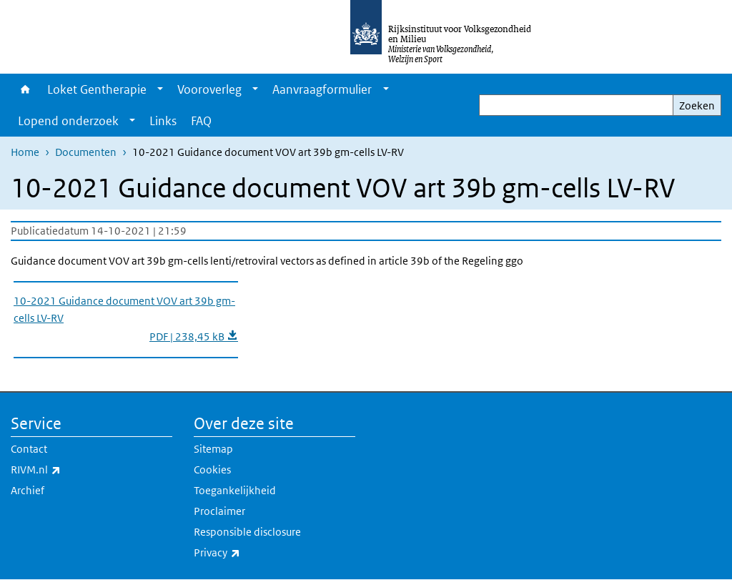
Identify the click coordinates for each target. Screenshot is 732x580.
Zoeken (697, 105)
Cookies (212, 469)
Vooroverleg (209, 89)
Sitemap (213, 449)
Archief (27, 490)
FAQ (201, 121)
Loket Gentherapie (97, 89)
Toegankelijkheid (235, 490)
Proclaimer (219, 511)
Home (25, 89)
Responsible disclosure (247, 532)
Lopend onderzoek (68, 121)
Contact (29, 449)
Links (163, 121)
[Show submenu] (160, 89)
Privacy (248, 552)
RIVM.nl (67, 469)
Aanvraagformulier (322, 89)
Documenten (86, 152)
